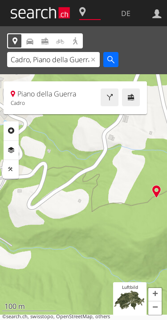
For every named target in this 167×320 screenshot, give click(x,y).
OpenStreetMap (74, 316)
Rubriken (11, 130)
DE (125, 13)
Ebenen (11, 150)
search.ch (17, 316)
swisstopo (41, 316)
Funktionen (11, 169)
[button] (155, 294)
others (102, 316)
